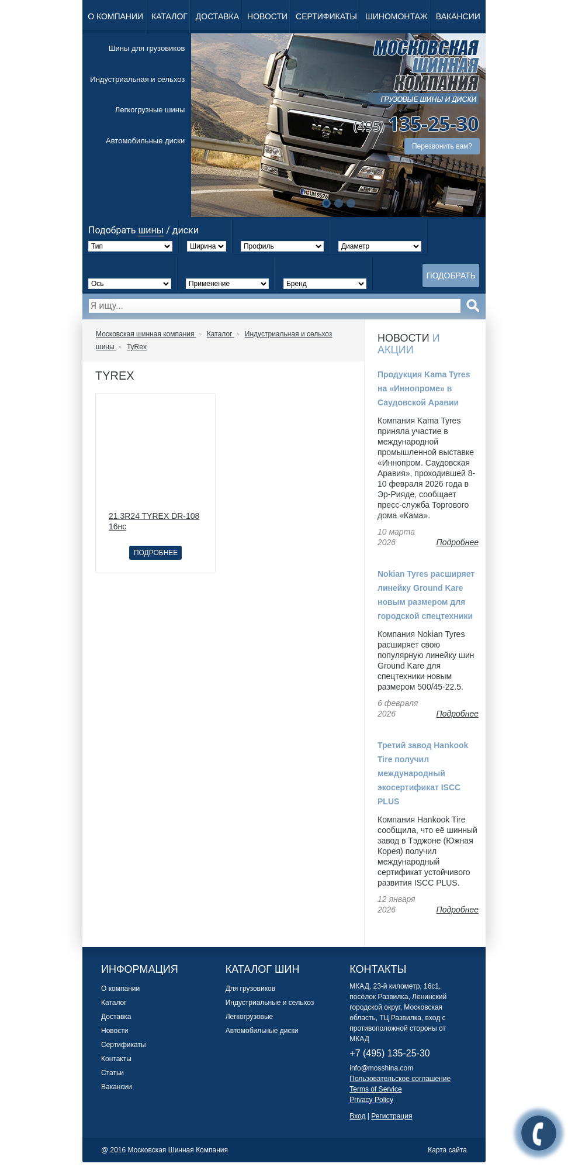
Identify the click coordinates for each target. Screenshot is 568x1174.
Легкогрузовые (249, 1017)
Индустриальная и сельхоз (137, 79)
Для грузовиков (250, 988)
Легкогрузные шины (150, 109)
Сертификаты (326, 16)
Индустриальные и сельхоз (270, 1003)
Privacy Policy (371, 1100)
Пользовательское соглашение (400, 1079)
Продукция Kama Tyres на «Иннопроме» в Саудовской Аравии (423, 388)
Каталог (169, 16)
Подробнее (156, 553)
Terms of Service (375, 1089)
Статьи (112, 1073)
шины (151, 230)
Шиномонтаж (396, 16)
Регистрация (391, 1116)
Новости (267, 16)
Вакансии (458, 16)
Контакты (116, 1059)
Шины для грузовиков (147, 48)
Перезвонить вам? (442, 146)
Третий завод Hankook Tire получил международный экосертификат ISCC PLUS (422, 773)
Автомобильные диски (145, 140)
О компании (115, 16)
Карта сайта (447, 1150)
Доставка (217, 16)
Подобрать (451, 275)
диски (185, 230)
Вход (357, 1116)
